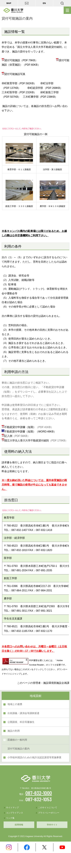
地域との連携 (15, 704)
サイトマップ (12, 807)
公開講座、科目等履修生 (21, 722)
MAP (8, 3)
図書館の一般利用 (17, 740)
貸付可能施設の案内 (19, 748)
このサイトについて (47, 807)
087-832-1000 (38, 793)
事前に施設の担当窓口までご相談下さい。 (26, 382)
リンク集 (10, 818)
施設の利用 (14, 731)
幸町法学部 (46, 83)
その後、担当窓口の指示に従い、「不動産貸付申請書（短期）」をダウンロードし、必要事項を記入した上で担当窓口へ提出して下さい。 (34, 391)
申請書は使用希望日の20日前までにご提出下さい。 (32, 405)
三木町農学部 (31, 96)
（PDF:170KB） (36, 440)
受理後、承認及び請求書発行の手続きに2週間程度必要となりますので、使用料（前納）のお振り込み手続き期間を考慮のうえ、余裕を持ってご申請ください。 (35, 414)
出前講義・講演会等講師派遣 (23, 713)
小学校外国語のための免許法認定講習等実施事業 (34, 757)
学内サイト (52, 824)
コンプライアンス (14, 813)
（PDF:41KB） (28, 427)
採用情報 (19, 824)
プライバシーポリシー (48, 813)
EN (44, 3)
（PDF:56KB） (16, 436)
